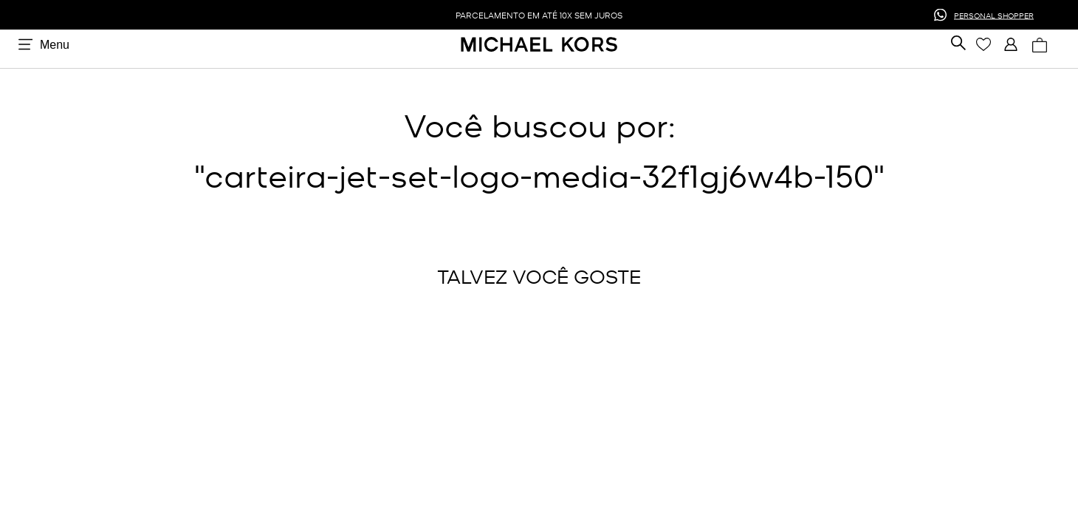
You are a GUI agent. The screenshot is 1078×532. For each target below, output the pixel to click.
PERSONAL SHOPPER (994, 14)
